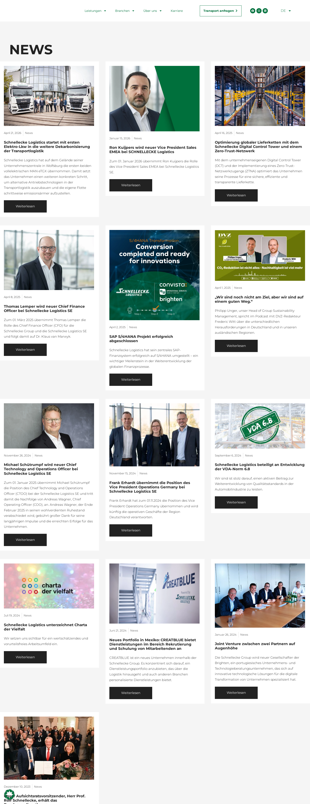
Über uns (152, 10)
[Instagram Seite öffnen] (259, 10)
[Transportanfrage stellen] (221, 10)
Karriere (177, 11)
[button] (9, 794)
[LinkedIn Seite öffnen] (265, 10)
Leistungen (96, 10)
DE (286, 11)
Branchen (125, 10)
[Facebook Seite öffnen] (252, 10)
